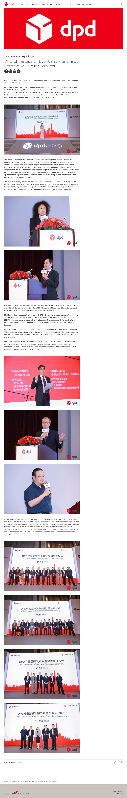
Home (6, 781)
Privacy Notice (117, 791)
